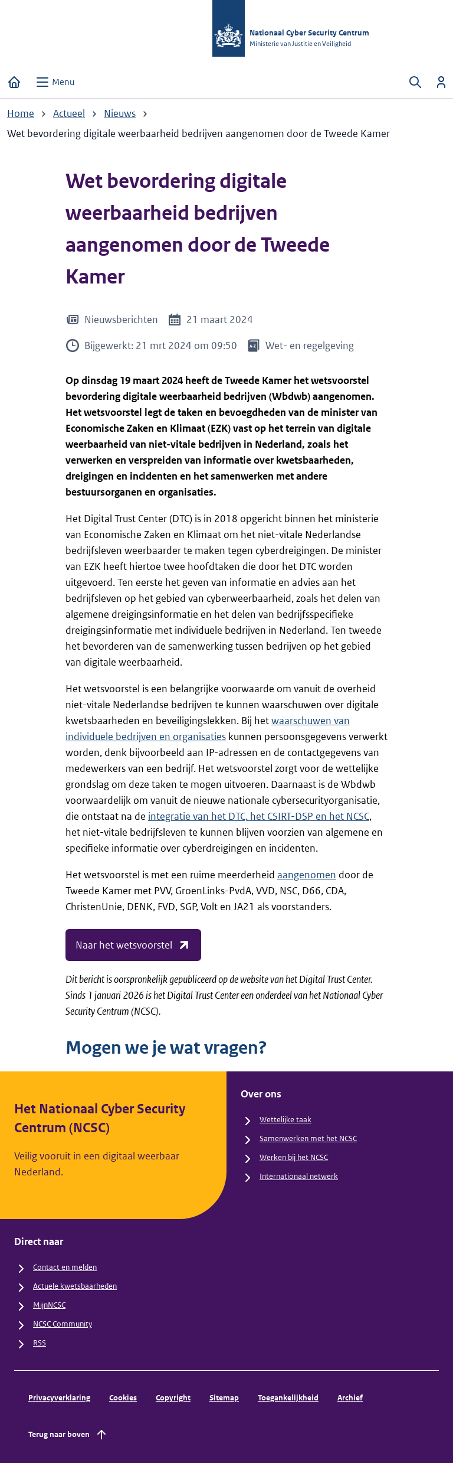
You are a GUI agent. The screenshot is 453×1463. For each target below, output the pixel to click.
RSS (39, 1343)
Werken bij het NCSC (294, 1157)
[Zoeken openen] (415, 82)
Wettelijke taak (285, 1120)
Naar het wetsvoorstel (133, 945)
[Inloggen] (441, 82)
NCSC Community (62, 1324)
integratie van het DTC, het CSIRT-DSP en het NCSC (258, 816)
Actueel (69, 113)
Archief (350, 1398)
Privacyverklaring (59, 1398)
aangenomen (306, 874)
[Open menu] (54, 82)
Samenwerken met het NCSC (308, 1138)
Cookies (123, 1398)
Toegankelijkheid (288, 1398)
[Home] (14, 82)
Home (20, 113)
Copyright (173, 1398)
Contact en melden (65, 1267)
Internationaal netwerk (299, 1176)
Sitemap (224, 1398)
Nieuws (120, 113)
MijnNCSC (49, 1305)
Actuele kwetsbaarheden (75, 1286)
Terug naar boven (68, 1435)
